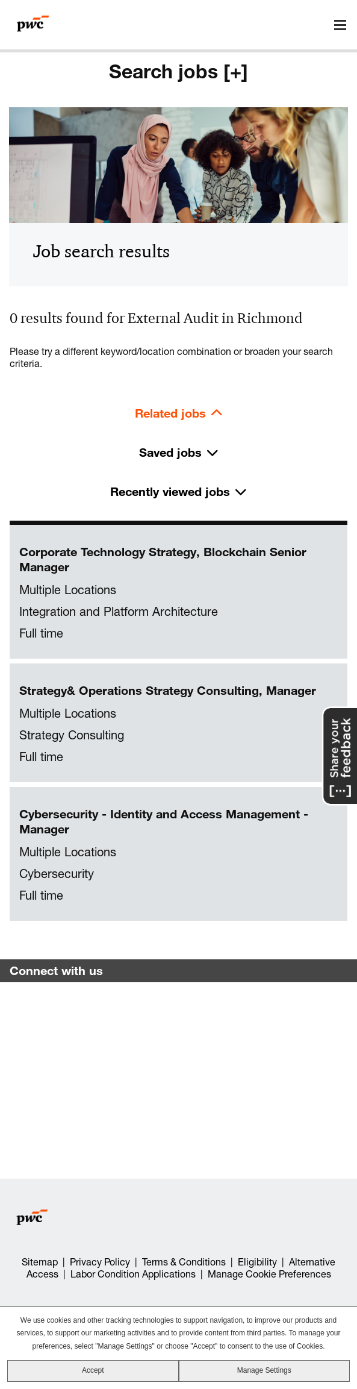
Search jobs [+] (178, 71)
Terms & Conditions (184, 1262)
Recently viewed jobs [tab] (170, 491)
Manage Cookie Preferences (269, 1274)
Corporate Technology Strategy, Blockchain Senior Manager (162, 559)
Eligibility (257, 1262)
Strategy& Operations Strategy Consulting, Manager (167, 690)
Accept (93, 1370)
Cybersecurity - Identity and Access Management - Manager (163, 821)
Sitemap (40, 1262)
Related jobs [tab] (170, 413)
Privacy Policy (100, 1262)
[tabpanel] (178, 723)
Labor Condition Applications (133, 1274)
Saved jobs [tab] (170, 452)
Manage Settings (264, 1370)
